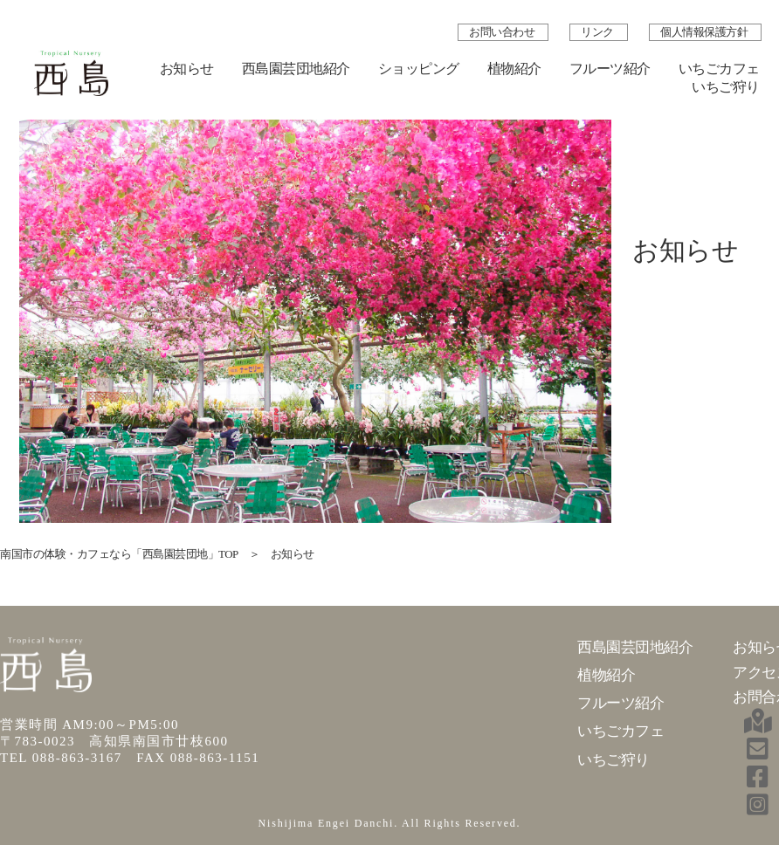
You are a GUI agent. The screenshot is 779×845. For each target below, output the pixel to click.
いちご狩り (726, 86)
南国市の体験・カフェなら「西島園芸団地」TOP (119, 553)
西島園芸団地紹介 (296, 68)
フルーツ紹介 (610, 68)
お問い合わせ (502, 31)
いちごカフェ (719, 68)
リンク (598, 31)
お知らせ (187, 68)
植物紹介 (514, 68)
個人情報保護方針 (704, 31)
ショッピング (418, 68)
